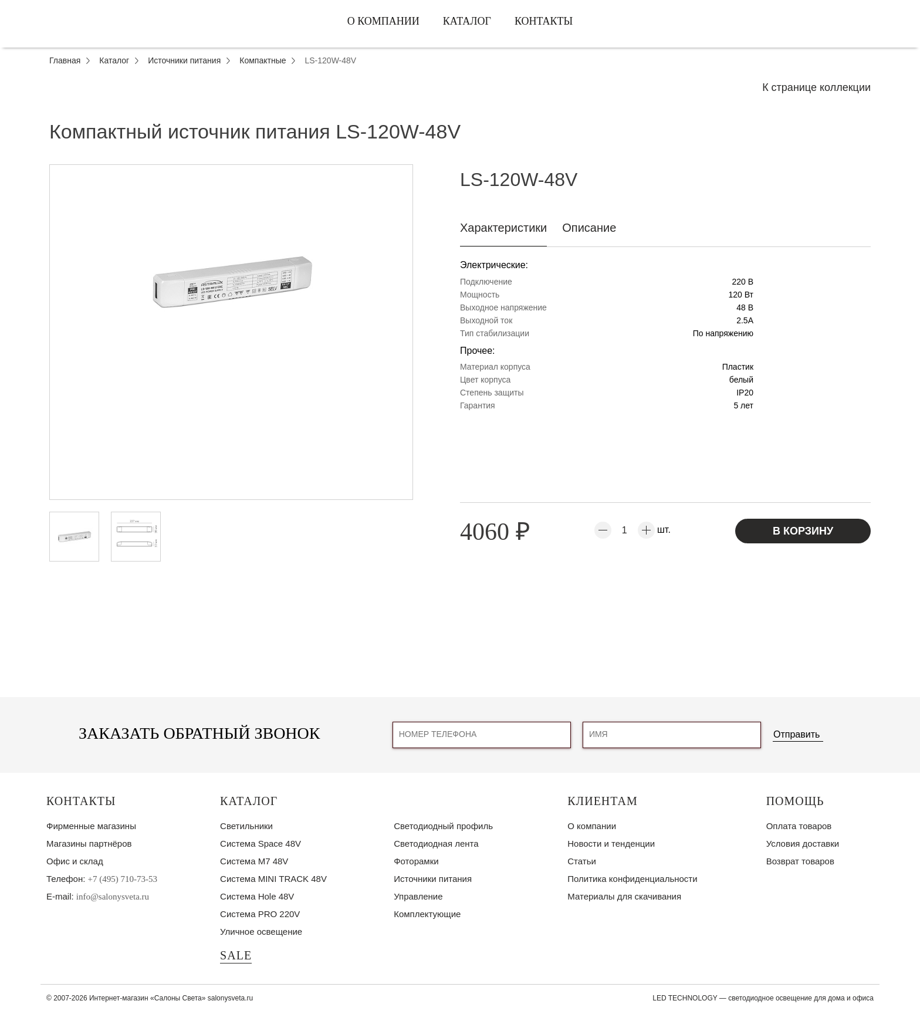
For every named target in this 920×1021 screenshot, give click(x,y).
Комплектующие (427, 914)
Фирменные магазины (91, 826)
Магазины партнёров (88, 843)
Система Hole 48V (257, 896)
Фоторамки (416, 861)
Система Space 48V (260, 843)
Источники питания (433, 879)
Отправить (796, 734)
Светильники (246, 826)
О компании (383, 21)
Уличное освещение (261, 932)
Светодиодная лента (436, 843)
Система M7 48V (254, 861)
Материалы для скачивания (624, 896)
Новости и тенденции (611, 843)
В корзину (803, 531)
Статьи (581, 861)
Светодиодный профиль (443, 826)
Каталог (467, 21)
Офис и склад (74, 861)
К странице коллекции (816, 87)
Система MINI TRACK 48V (273, 879)
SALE (236, 955)
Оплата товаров (799, 826)
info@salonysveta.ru (112, 896)
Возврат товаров (800, 861)
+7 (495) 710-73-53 (122, 879)
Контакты (544, 21)
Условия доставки (802, 843)
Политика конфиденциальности (632, 879)
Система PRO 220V (260, 914)
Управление (418, 896)
